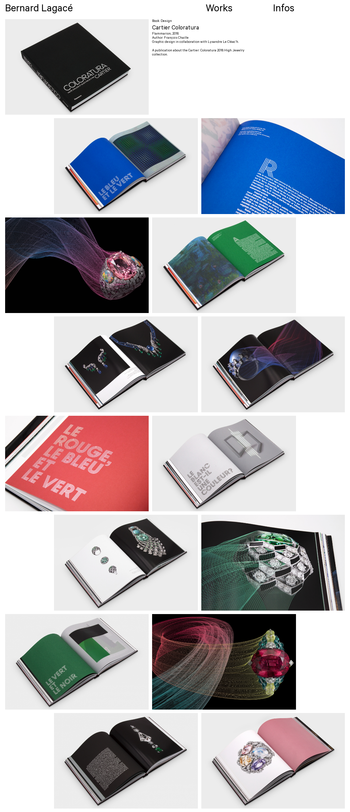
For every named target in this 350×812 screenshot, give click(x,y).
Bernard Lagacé (39, 9)
